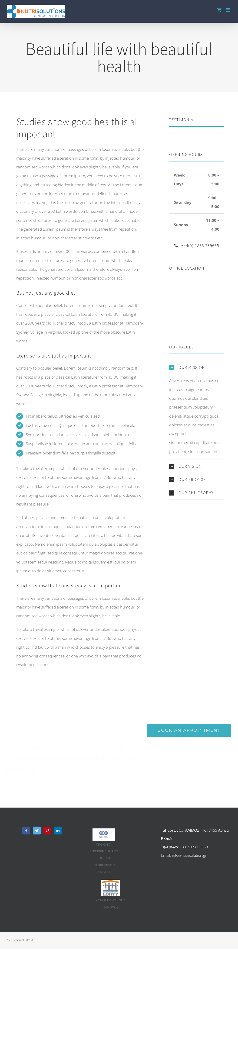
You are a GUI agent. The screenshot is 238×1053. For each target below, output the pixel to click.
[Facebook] (26, 830)
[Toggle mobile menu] (228, 9)
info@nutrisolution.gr (189, 855)
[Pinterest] (47, 830)
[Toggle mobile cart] (219, 9)
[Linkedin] (58, 830)
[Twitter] (37, 830)
